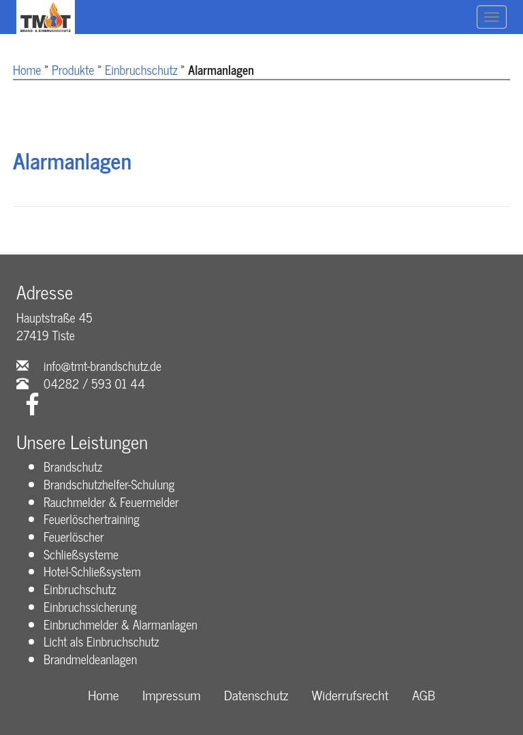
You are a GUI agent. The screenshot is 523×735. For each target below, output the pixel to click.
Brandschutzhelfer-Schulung (109, 484)
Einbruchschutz (141, 69)
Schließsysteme (81, 554)
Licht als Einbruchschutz (101, 641)
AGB (423, 694)
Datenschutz (256, 694)
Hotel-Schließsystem (92, 571)
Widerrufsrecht (350, 694)
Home (27, 69)
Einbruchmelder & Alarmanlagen (120, 624)
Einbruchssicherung (90, 606)
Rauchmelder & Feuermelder (111, 501)
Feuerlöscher (74, 536)
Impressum (171, 694)
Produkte (73, 69)
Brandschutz (73, 466)
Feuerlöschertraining (92, 518)
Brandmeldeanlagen (90, 659)
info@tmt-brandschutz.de (102, 365)
